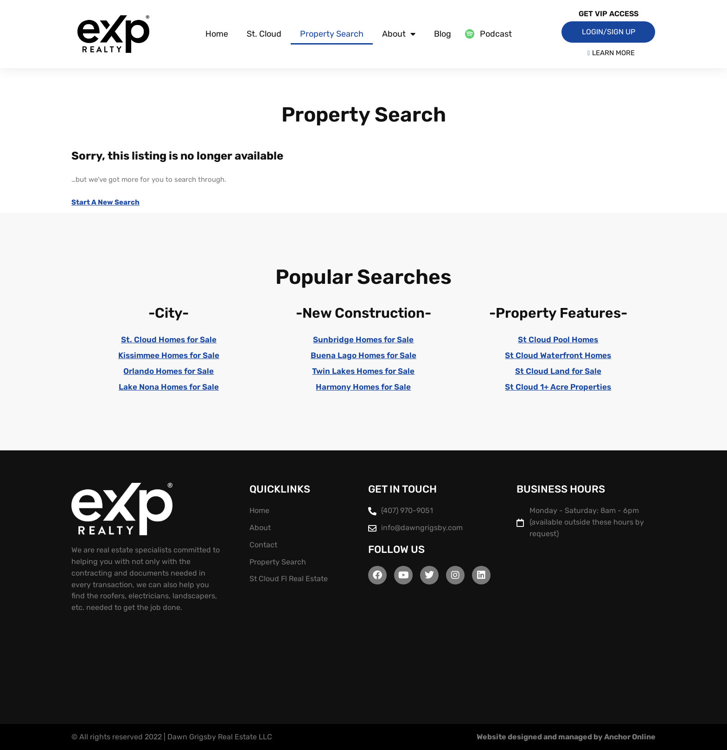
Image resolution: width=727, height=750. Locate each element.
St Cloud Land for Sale (558, 371)
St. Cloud (264, 34)
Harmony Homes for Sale (363, 386)
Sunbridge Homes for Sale (363, 339)
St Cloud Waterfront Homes (558, 355)
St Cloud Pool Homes (558, 339)
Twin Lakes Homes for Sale (363, 371)
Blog (442, 34)
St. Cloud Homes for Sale (169, 339)
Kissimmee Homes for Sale (168, 355)
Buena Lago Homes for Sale (363, 355)
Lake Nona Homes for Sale (169, 386)
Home (216, 34)
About (398, 34)
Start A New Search (105, 202)
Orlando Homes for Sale (168, 371)
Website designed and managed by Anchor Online (566, 736)
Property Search (332, 34)
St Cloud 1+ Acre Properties (558, 386)
